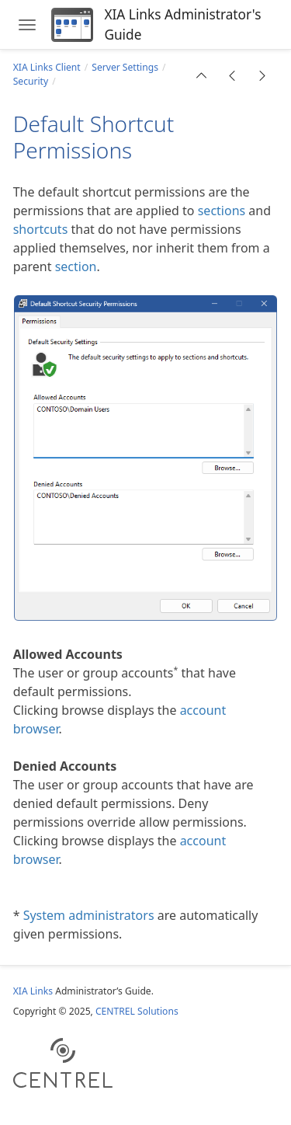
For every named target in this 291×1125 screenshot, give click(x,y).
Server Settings (125, 67)
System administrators (88, 915)
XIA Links (33, 991)
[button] (201, 75)
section (76, 266)
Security (30, 81)
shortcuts (40, 229)
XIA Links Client (47, 67)
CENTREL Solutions (136, 1011)
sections (222, 210)
